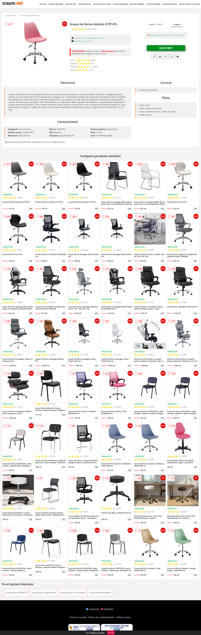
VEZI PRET (166, 48)
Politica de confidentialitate (101, 617)
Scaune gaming (120, 4)
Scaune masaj (153, 4)
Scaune (42, 4)
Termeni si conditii (78, 617)
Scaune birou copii (102, 4)
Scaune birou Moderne (100, 592)
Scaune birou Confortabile (72, 592)
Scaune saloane (169, 4)
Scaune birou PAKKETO (29, 15)
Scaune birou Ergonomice (44, 592)
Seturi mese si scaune (189, 4)
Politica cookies (123, 617)
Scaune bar (71, 4)
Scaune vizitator (137, 4)
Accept (111, 632)
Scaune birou (84, 4)
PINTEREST (107, 609)
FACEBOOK (92, 609)
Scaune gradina (56, 4)
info (30, 208)
